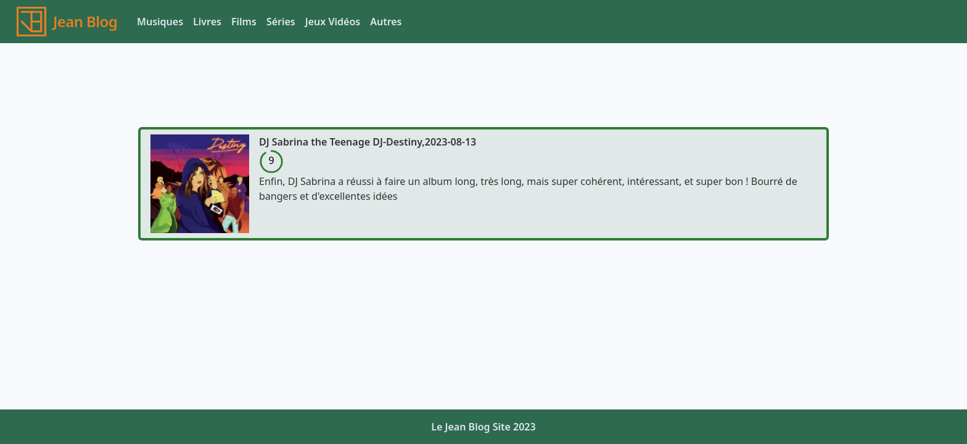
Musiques (160, 21)
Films (244, 21)
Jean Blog (85, 21)
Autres (385, 21)
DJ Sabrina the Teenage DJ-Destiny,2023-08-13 (367, 142)
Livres (207, 21)
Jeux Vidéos (332, 21)
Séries (280, 21)
